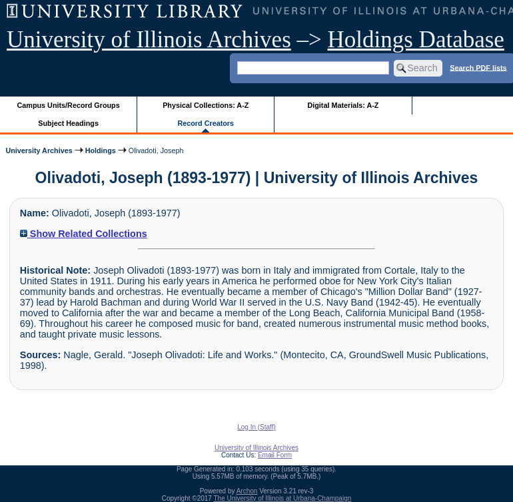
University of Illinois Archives (149, 40)
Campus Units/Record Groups (68, 105)
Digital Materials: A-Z (342, 105)
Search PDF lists (478, 67)
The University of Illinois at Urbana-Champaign (283, 498)
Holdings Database (416, 40)
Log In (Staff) (256, 427)
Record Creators (205, 123)
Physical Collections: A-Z (206, 105)
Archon (247, 491)
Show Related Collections (83, 233)
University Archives (38, 150)
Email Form (275, 455)
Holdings (100, 150)
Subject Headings (68, 123)
